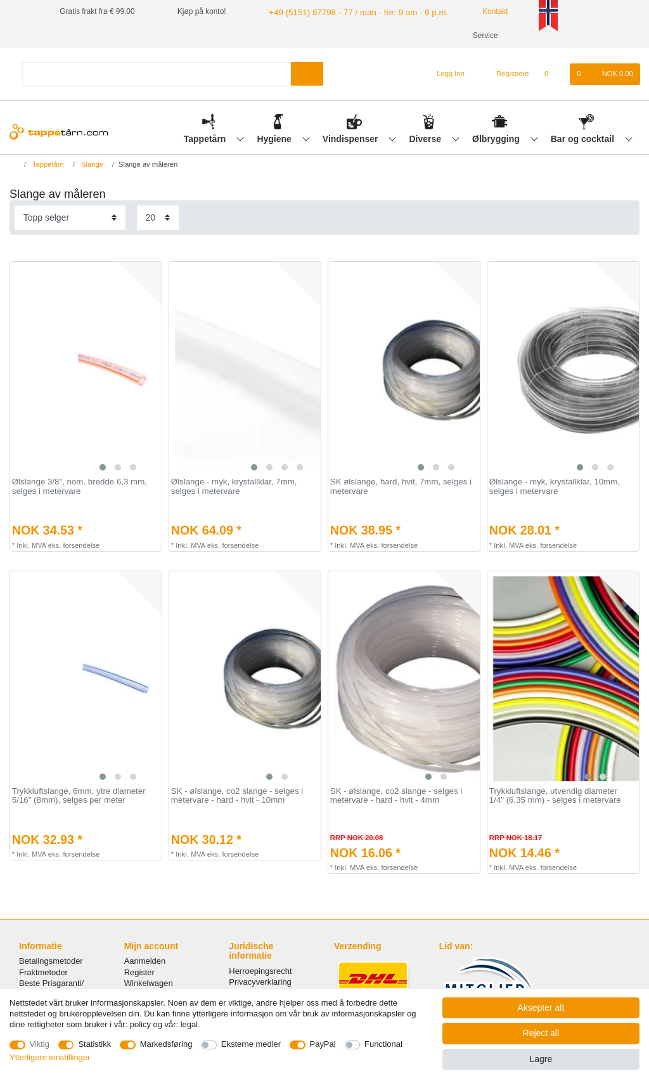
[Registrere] (505, 74)
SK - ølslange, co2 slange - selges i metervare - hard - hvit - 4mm (396, 796)
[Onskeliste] (553, 74)
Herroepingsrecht (260, 971)
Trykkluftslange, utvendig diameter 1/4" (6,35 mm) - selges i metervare (555, 796)
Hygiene (275, 139)
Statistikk (94, 1044)
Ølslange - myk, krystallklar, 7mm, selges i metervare (234, 486)
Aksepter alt (540, 1007)
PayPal (323, 1044)
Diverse (426, 139)
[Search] (307, 74)
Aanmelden (144, 961)
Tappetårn (206, 139)
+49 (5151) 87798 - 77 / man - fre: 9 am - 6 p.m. (348, 11)
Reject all (541, 1033)
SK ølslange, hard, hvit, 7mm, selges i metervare (401, 486)
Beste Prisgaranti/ (51, 983)
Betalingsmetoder (51, 961)
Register (139, 972)
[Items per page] (158, 217)
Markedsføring (166, 1044)
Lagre (540, 1059)
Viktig (39, 1044)
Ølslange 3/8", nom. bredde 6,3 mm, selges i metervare (79, 486)
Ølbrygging (497, 139)
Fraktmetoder (43, 972)
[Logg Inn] (446, 74)
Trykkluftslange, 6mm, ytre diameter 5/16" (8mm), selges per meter (79, 796)
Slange (91, 164)
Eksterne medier (251, 1044)
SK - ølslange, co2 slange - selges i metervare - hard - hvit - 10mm (237, 796)
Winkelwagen (148, 983)
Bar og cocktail (584, 139)
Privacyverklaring (260, 982)
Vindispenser (352, 139)
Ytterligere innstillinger (50, 1057)
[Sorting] (70, 217)
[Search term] (156, 74)
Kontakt (476, 11)
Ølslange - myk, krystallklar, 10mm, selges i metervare (554, 486)
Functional (383, 1044)
